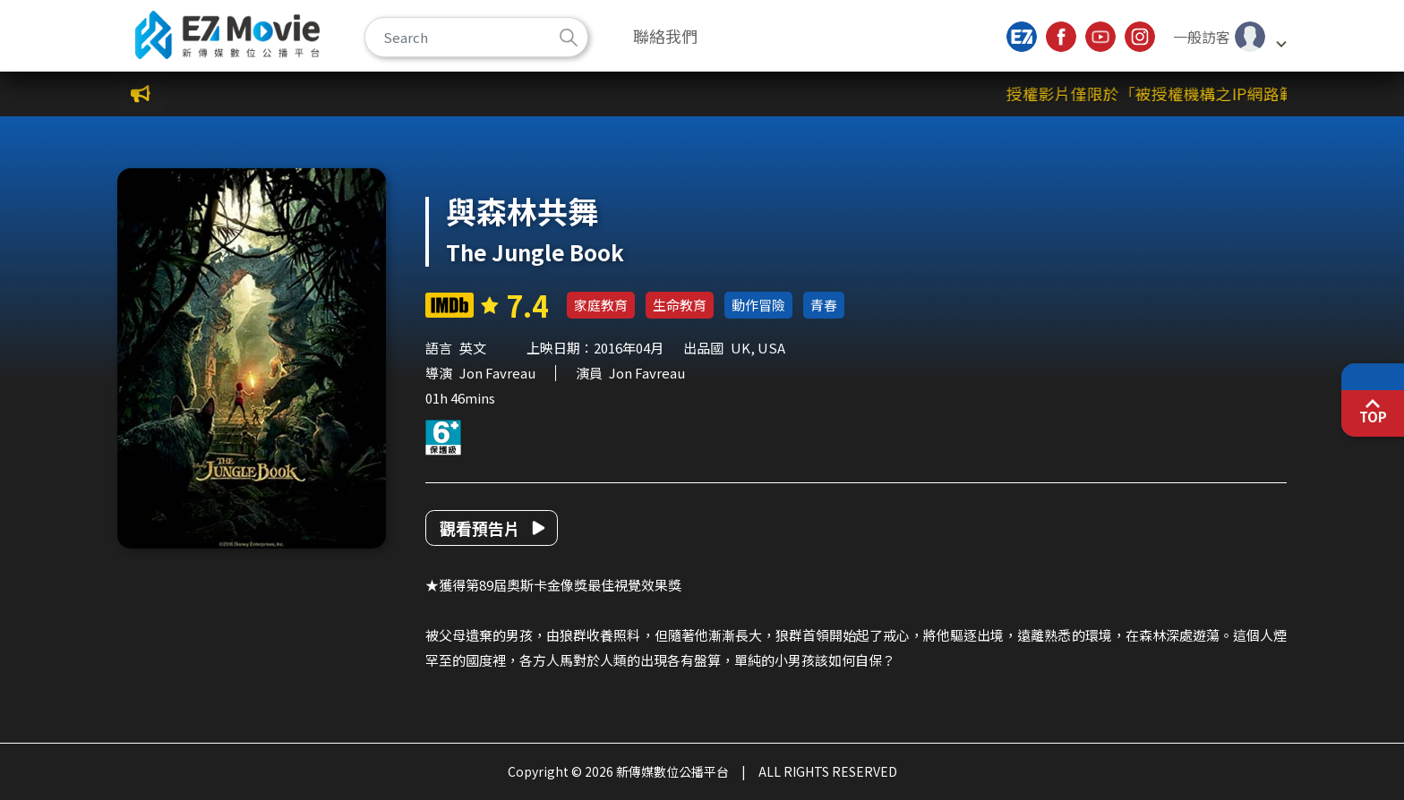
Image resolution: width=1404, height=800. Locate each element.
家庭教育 (601, 304)
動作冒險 (758, 304)
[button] (1229, 36)
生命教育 (679, 304)
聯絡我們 (665, 35)
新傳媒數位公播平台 (227, 35)
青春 (823, 304)
